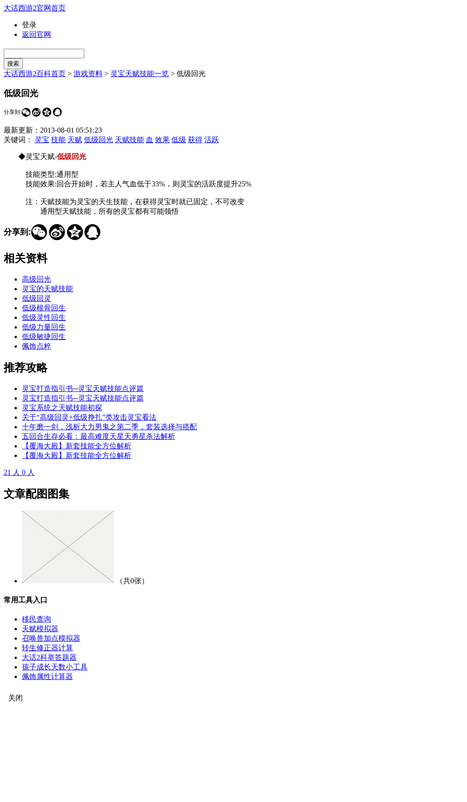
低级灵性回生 (44, 317)
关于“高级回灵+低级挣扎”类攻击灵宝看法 (89, 417)
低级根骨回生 (44, 308)
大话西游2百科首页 (35, 73)
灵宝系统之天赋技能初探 (62, 407)
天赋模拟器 (40, 628)
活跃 (211, 140)
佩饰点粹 (36, 346)
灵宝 (42, 140)
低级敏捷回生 (44, 336)
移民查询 (36, 619)
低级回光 (98, 140)
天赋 (74, 140)
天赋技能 (129, 140)
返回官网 (36, 34)
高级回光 (36, 279)
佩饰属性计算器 (47, 676)
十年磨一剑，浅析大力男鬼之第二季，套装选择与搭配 (109, 427)
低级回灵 (36, 298)
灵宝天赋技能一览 (139, 73)
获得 (195, 140)
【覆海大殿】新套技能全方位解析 (76, 446)
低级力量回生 (44, 327)
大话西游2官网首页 (35, 8)
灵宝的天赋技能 (47, 289)
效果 (162, 140)
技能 (58, 140)
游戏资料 (88, 73)
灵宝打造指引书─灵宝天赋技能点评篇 (83, 388)
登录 (29, 25)
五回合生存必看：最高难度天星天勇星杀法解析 (98, 436)
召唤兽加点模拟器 (51, 638)
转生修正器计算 (47, 648)
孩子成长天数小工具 (55, 667)
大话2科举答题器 (49, 657)
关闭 (15, 698)
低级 (178, 140)
